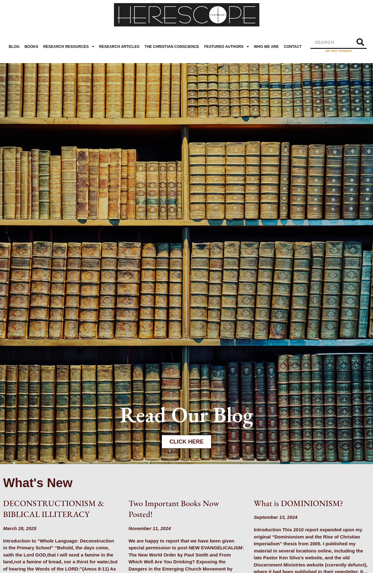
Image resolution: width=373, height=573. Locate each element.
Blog (14, 46)
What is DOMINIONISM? (298, 503)
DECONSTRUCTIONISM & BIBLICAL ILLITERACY (53, 508)
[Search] (360, 42)
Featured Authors (226, 47)
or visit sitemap (338, 51)
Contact (293, 46)
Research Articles (119, 46)
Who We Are (266, 46)
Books (31, 46)
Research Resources (68, 47)
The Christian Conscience (171, 46)
